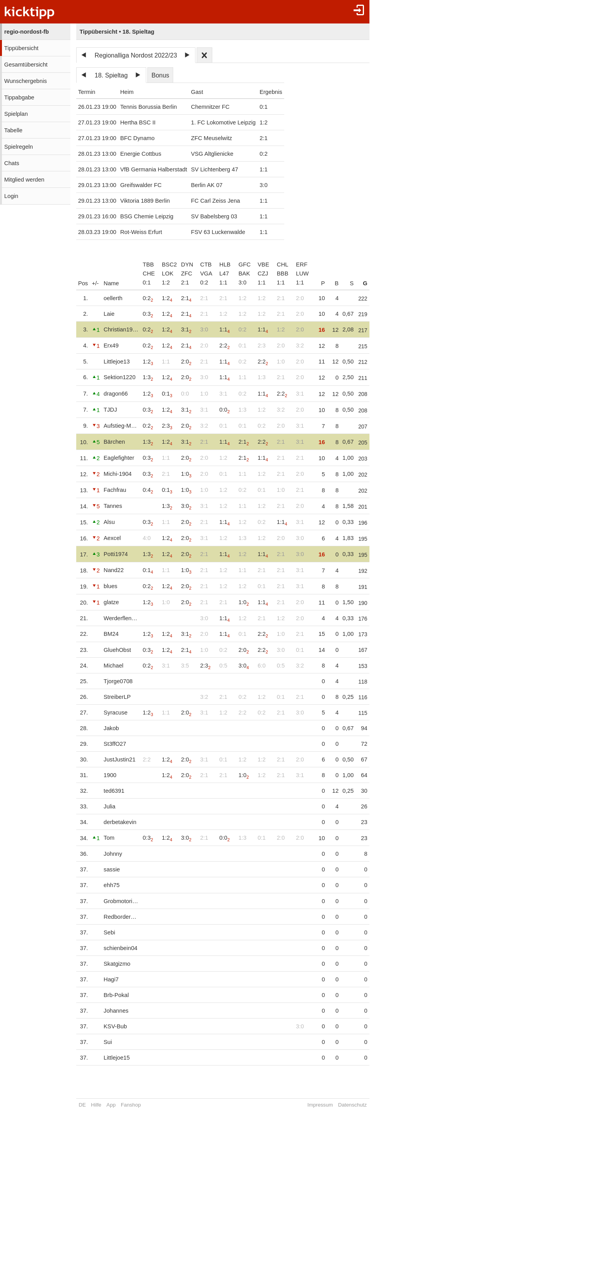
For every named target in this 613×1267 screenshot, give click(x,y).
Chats (11, 163)
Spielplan (16, 114)
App (110, 1105)
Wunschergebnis (25, 81)
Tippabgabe (19, 97)
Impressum (327, 1105)
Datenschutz (359, 1105)
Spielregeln (18, 147)
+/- (95, 283)
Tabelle (13, 130)
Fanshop (131, 1105)
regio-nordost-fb (26, 32)
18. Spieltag (111, 75)
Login (11, 196)
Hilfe (96, 1105)
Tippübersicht (21, 48)
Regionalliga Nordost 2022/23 (136, 55)
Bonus (160, 75)
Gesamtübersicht (26, 64)
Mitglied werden (24, 179)
